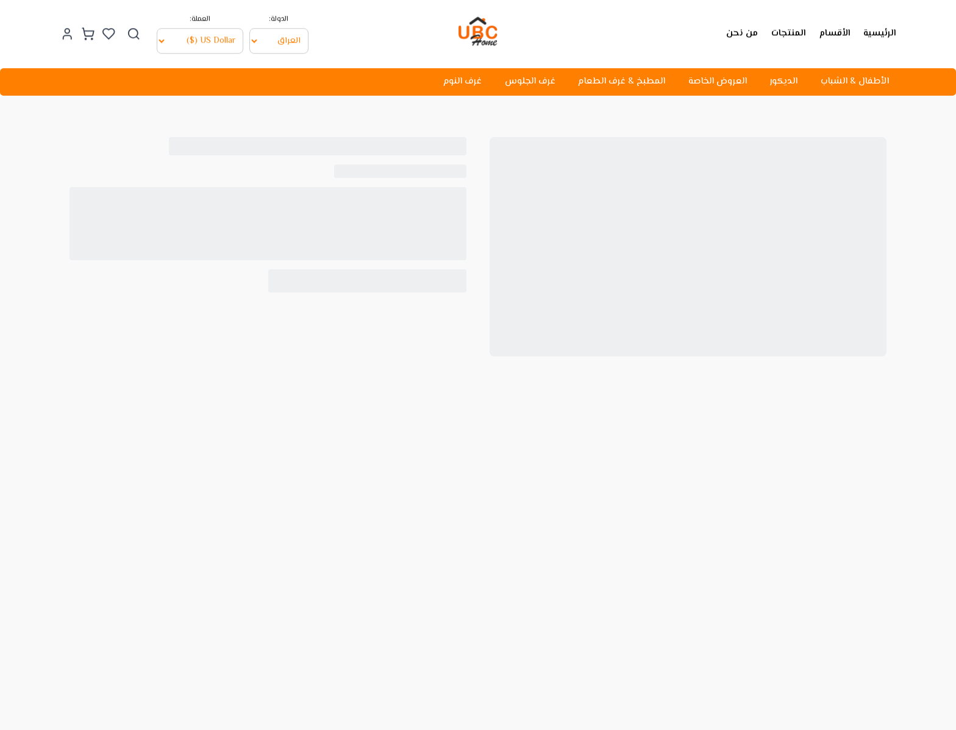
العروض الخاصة (717, 81)
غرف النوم (462, 81)
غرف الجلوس (530, 81)
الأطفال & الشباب (855, 81)
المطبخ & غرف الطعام (621, 81)
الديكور (783, 81)
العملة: (200, 18)
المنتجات (788, 32)
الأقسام (834, 32)
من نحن (742, 32)
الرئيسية (879, 32)
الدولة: (278, 18)
